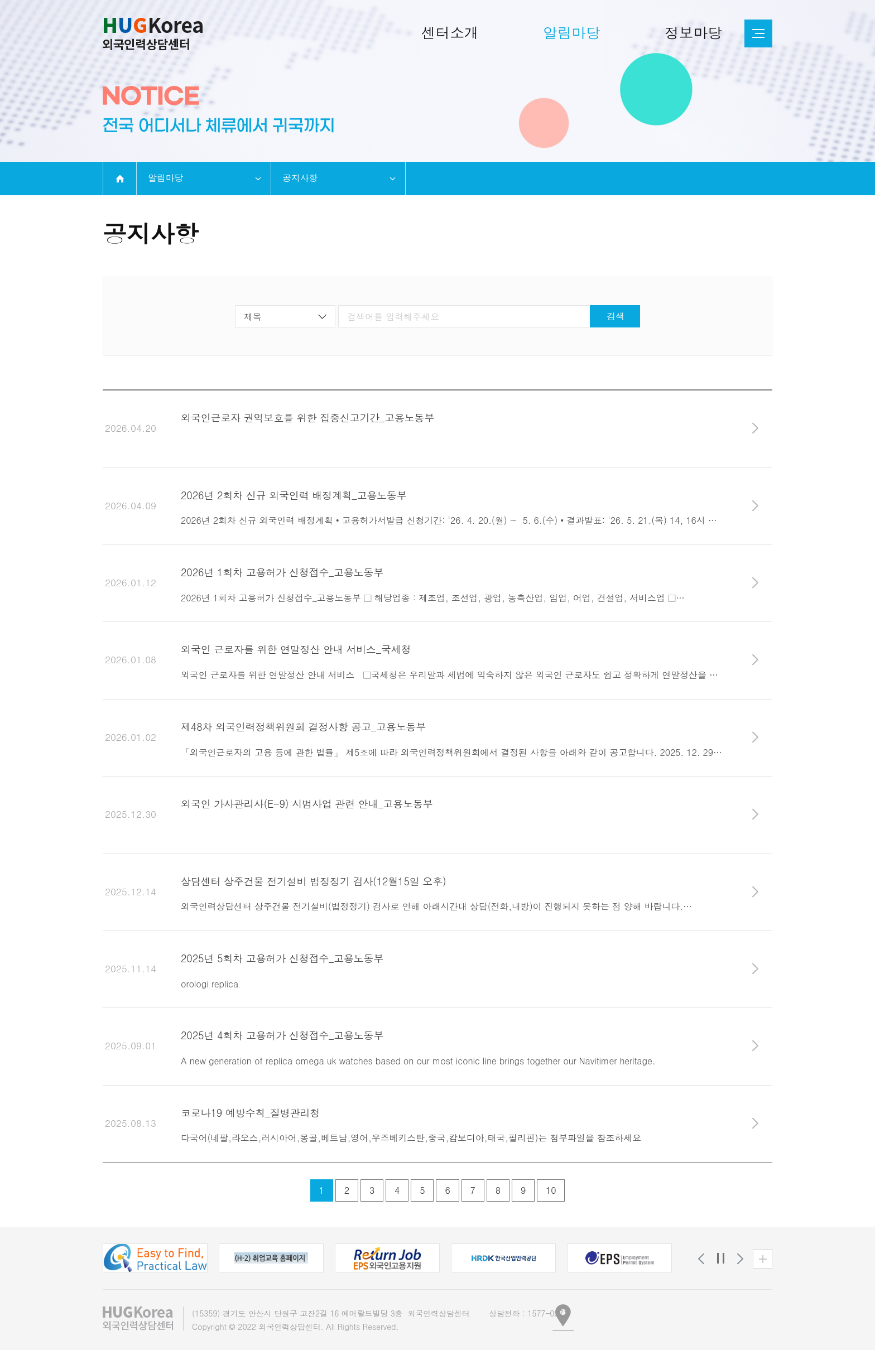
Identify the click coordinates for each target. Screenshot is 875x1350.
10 (551, 1190)
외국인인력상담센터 (153, 34)
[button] (155, 1257)
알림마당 (165, 177)
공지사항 (300, 177)
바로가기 (755, 428)
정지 (720, 1259)
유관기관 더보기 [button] (762, 1259)
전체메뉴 (758, 33)
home (120, 178)
